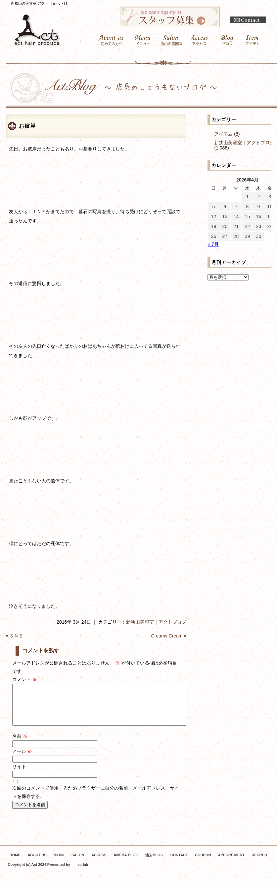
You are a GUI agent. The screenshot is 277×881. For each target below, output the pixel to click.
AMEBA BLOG (126, 863)
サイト (19, 774)
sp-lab (82, 872)
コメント (24, 679)
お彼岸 (27, 126)
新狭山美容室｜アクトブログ (156, 622)
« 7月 (213, 244)
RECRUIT (260, 863)
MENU (59, 863)
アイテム (223, 134)
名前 (19, 744)
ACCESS (99, 863)
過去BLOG (154, 863)
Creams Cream (167, 635)
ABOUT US (36, 863)
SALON (77, 863)
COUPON (203, 863)
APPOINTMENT (231, 863)
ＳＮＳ (16, 635)
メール (22, 759)
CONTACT (179, 863)
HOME (15, 863)
